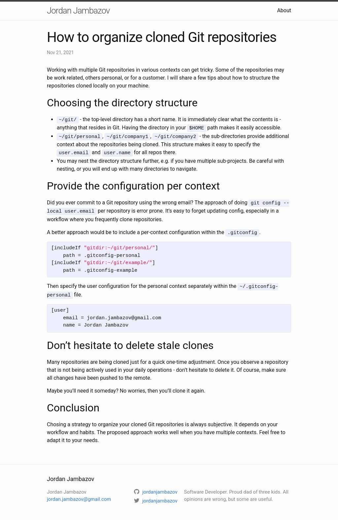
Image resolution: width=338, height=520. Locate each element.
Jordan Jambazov (78, 11)
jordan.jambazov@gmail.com (79, 495)
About (284, 10)
